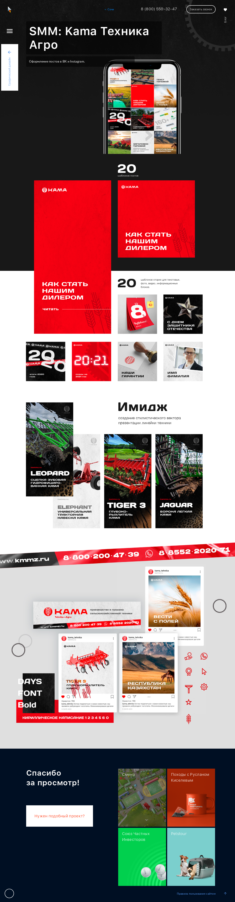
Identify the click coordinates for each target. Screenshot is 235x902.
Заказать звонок (201, 9)
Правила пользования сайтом (196, 893)
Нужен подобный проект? (59, 816)
